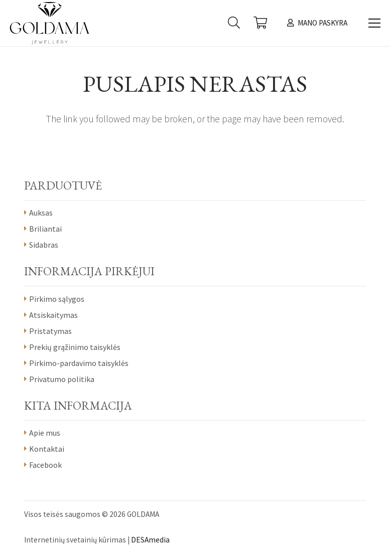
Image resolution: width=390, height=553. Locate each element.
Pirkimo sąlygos (56, 299)
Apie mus (44, 433)
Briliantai (45, 229)
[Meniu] (374, 23)
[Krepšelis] (260, 23)
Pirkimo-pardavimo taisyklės (78, 363)
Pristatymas (50, 331)
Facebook (45, 465)
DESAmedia (150, 539)
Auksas (41, 213)
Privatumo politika (61, 379)
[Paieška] (233, 23)
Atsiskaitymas (53, 315)
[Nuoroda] (49, 23)
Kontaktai (46, 449)
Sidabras (43, 245)
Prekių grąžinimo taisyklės (74, 347)
